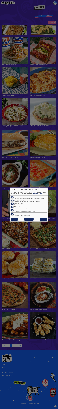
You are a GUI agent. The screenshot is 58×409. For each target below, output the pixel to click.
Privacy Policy (37, 193)
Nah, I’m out (14, 219)
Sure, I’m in (44, 219)
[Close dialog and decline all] (47, 188)
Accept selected (29, 219)
